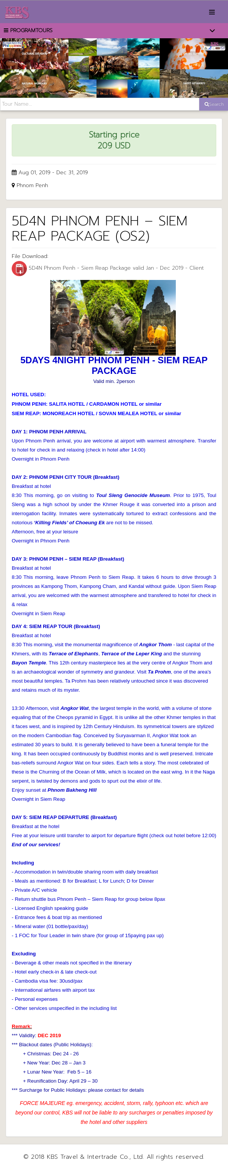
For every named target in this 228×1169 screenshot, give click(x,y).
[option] (114, 68)
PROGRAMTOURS (28, 30)
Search (214, 104)
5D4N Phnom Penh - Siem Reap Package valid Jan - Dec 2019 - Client (108, 268)
